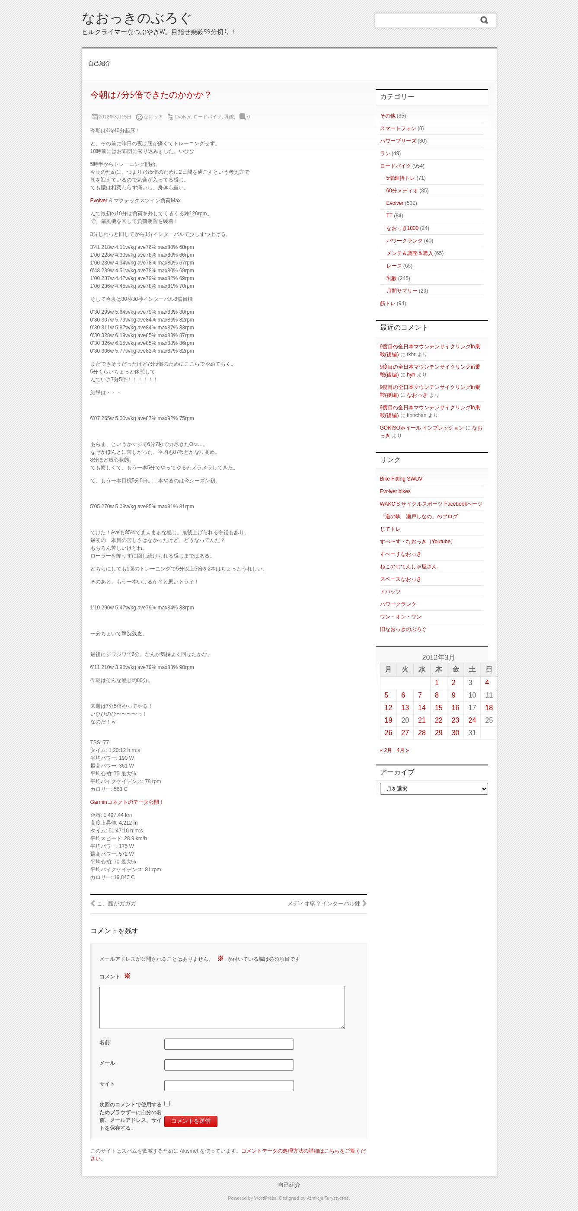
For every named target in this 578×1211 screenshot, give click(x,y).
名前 (104, 1042)
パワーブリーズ (398, 141)
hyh (411, 375)
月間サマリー (402, 291)
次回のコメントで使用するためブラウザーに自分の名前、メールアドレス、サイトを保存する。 (130, 1116)
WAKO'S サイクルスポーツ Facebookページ (431, 504)
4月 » (402, 750)
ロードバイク (207, 116)
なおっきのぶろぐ (137, 19)
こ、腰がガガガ (116, 904)
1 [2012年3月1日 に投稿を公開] (437, 682)
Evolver (182, 116)
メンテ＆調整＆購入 (409, 253)
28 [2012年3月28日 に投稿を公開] (422, 732)
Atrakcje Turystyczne (328, 1198)
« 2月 (386, 750)
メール (107, 1063)
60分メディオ (402, 191)
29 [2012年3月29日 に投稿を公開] (439, 732)
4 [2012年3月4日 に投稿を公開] (487, 682)
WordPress (265, 1198)
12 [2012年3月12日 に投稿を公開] (389, 707)
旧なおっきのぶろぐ (403, 629)
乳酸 (229, 116)
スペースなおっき (401, 579)
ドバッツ (390, 592)
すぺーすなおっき (401, 554)
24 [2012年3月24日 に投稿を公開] (472, 720)
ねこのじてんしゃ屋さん (408, 567)
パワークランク (404, 241)
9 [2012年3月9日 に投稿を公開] (454, 695)
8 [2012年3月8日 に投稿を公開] (437, 695)
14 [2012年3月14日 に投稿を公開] (422, 707)
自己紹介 (99, 64)
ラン (385, 153)
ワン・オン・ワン (401, 617)
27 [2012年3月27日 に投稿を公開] (405, 732)
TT (389, 216)
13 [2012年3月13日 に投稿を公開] (405, 707)
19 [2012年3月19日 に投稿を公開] (389, 720)
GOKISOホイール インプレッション (422, 428)
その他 (388, 116)
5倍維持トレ (400, 178)
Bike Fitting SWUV (401, 479)
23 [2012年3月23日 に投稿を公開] (456, 720)
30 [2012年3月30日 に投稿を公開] (456, 732)
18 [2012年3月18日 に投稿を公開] (489, 707)
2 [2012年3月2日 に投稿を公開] (454, 682)
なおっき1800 (402, 228)
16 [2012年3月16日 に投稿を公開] (456, 707)
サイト (107, 1084)
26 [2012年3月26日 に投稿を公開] (389, 732)
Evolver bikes (395, 491)
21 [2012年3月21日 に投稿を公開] (422, 720)
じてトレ (390, 529)
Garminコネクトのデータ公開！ (127, 802)
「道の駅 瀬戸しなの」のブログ (419, 516)
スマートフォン (398, 128)
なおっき (417, 395)
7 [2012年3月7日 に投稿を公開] (420, 695)
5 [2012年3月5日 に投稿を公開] (387, 695)
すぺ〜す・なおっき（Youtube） (418, 542)
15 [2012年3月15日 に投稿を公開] (439, 707)
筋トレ (388, 303)
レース (394, 266)
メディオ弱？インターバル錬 (324, 904)
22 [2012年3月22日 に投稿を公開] (439, 720)
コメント (116, 976)
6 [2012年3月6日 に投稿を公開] (403, 695)
